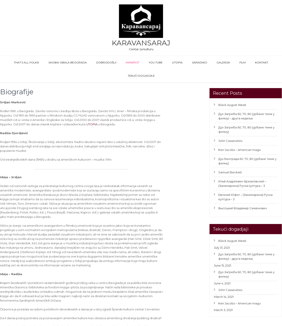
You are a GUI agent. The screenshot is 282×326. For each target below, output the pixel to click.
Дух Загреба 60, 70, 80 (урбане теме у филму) (246, 129)
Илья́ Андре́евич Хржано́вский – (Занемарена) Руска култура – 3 (242, 183)
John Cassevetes (230, 141)
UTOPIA (91, 124)
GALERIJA (223, 62)
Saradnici (199, 62)
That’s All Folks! (26, 62)
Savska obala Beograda (67, 62)
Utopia (177, 62)
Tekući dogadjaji (141, 75)
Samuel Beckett (230, 172)
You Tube (156, 62)
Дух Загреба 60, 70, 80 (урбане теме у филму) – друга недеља (246, 116)
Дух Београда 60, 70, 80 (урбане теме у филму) (247, 161)
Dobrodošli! (106, 62)
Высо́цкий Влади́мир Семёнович (242, 208)
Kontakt (261, 62)
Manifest (132, 62)
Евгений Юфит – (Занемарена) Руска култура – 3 (245, 197)
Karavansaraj (141, 43)
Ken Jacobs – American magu (239, 150)
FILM (242, 62)
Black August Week (232, 105)
